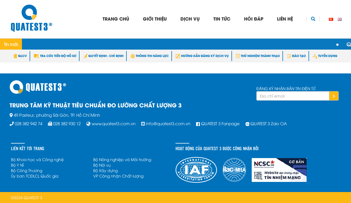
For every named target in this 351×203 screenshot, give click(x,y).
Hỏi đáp (253, 18)
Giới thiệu (155, 18)
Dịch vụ (190, 18)
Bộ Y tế (17, 164)
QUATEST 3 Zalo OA (268, 123)
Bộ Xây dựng (105, 170)
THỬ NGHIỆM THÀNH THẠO (258, 55)
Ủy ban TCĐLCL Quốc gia (34, 175)
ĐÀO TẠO (296, 55)
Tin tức (221, 18)
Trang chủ (116, 18)
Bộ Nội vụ (102, 164)
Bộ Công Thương (26, 170)
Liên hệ (285, 18)
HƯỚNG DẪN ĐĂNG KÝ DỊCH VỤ (202, 55)
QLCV (20, 55)
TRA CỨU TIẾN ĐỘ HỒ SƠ (55, 55)
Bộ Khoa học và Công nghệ (37, 159)
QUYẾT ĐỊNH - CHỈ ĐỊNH (103, 55)
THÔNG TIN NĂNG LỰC (150, 55)
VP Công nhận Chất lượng (118, 175)
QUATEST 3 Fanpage (220, 123)
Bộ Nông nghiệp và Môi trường (122, 159)
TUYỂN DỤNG (325, 55)
